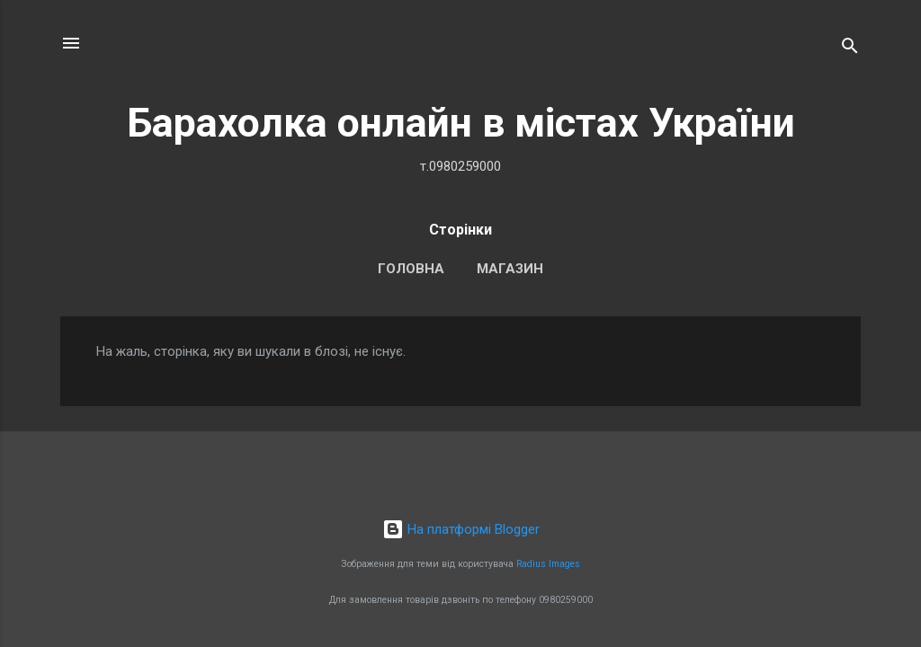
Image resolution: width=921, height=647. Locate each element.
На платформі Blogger (461, 529)
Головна (411, 269)
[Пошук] (850, 49)
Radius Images (548, 564)
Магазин (510, 269)
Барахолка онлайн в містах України (461, 122)
